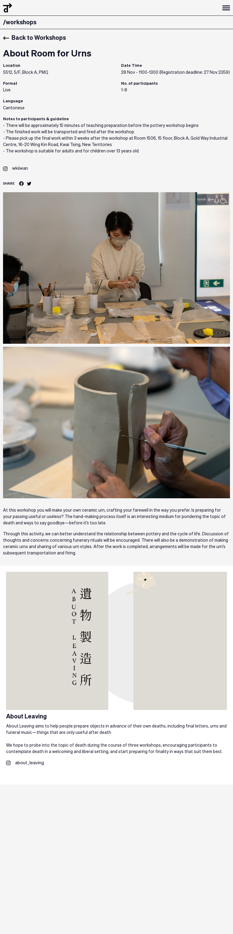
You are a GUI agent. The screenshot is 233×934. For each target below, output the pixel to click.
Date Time (131, 66)
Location (11, 66)
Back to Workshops (34, 38)
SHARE (9, 183)
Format (10, 84)
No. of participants (139, 84)
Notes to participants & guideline (36, 119)
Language (13, 101)
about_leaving (29, 763)
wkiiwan (20, 168)
